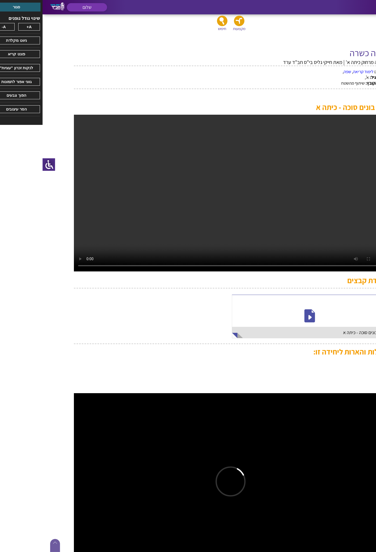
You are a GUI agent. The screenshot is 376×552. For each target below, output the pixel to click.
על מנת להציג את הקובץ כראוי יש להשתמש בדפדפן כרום (188, 193)
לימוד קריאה (320, 71)
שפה (305, 71)
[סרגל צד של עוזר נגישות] (6, 164)
